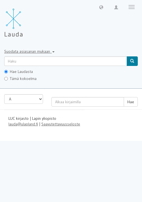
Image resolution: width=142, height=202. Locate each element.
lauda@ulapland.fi (23, 124)
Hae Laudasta (18, 71)
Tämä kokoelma (20, 78)
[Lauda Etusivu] (25, 19)
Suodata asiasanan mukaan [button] (29, 51)
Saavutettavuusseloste (60, 124)
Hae (130, 101)
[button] (101, 7)
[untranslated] (65, 61)
